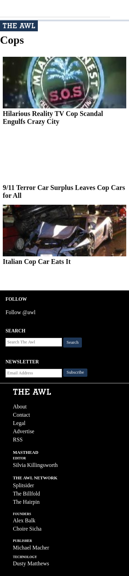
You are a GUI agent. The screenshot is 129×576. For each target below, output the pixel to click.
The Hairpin (26, 502)
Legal (19, 423)
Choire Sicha (27, 529)
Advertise (23, 431)
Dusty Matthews (31, 563)
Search (73, 342)
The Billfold (26, 494)
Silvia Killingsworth (35, 465)
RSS (18, 439)
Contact (21, 415)
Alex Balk (24, 520)
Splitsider (23, 485)
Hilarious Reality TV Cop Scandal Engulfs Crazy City (53, 117)
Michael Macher (31, 548)
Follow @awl (20, 312)
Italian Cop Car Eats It (37, 261)
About (20, 406)
